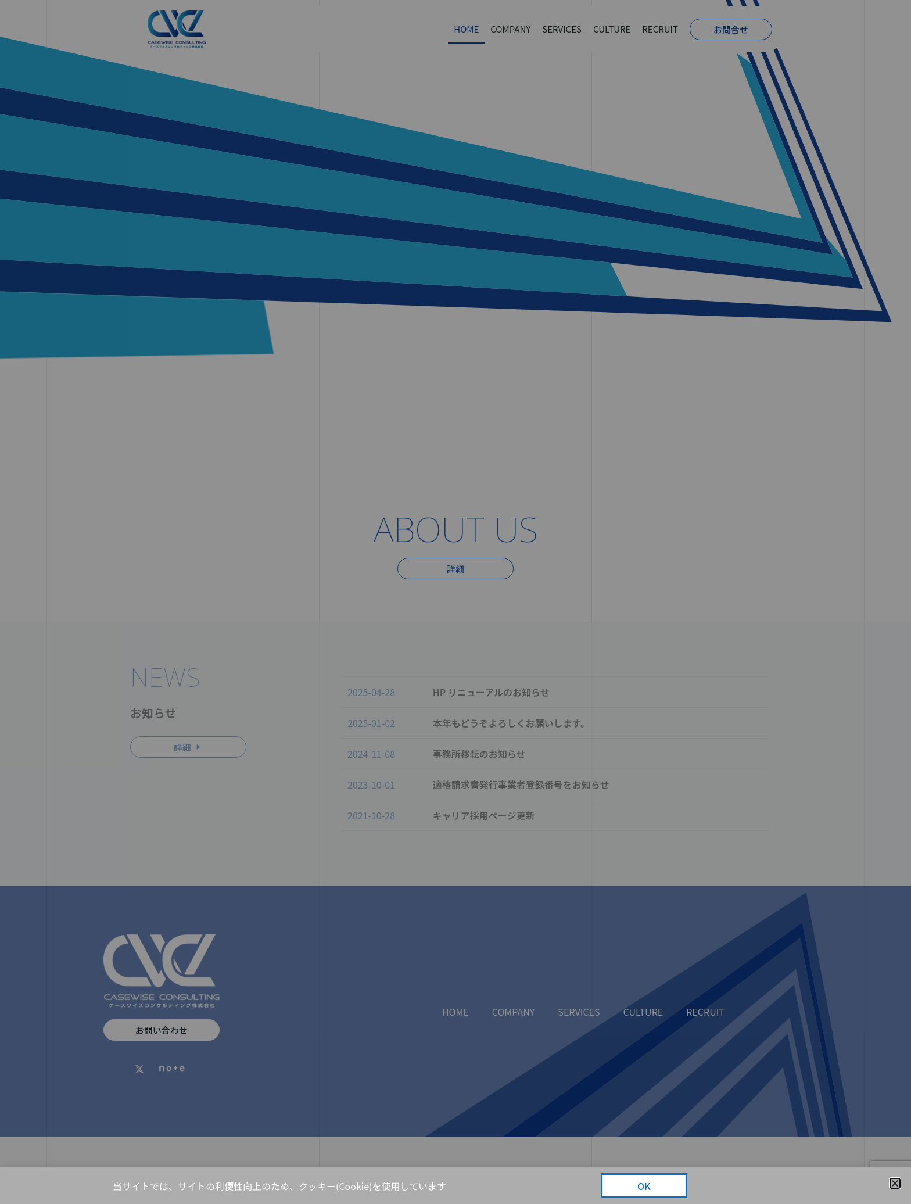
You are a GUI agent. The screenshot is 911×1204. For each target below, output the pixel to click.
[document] (455, 602)
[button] (895, 1183)
